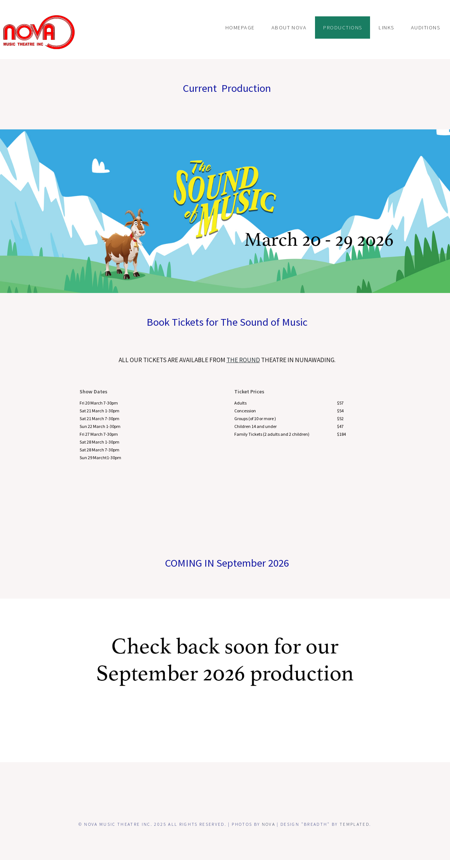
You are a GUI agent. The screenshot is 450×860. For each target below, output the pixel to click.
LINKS (386, 27)
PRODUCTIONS (342, 27)
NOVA (268, 824)
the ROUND (243, 360)
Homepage (240, 27)
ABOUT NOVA (289, 27)
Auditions (425, 27)
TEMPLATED (354, 824)
